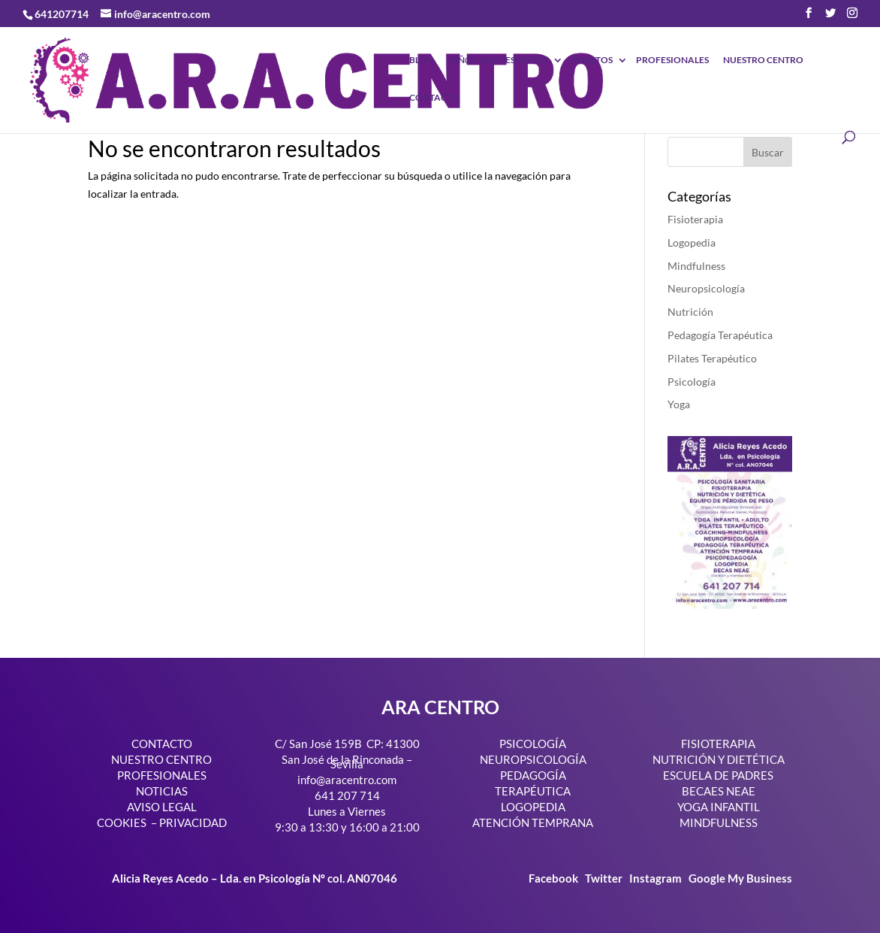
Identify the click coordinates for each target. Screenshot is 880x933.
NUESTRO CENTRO (763, 60)
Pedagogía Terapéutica (720, 335)
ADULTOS (592, 60)
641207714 (62, 14)
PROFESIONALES (672, 60)
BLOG (421, 60)
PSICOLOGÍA (532, 743)
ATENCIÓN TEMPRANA (532, 822)
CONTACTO (434, 98)
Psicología (692, 381)
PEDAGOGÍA (533, 775)
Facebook (554, 878)
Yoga (679, 404)
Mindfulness (696, 265)
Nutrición (690, 311)
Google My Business (740, 878)
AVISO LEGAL (162, 806)
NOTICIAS (162, 791)
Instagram (655, 878)
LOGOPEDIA (533, 806)
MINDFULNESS (719, 822)
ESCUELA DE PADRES (718, 775)
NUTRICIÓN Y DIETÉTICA (718, 759)
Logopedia (692, 242)
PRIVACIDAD (193, 822)
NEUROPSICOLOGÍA (533, 759)
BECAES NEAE (718, 791)
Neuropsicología (706, 288)
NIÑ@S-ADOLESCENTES (498, 60)
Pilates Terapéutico (712, 358)
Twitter (605, 878)
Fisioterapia (695, 219)
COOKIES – (127, 822)
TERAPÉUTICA (533, 791)
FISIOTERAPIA (718, 743)
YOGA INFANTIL (718, 806)
